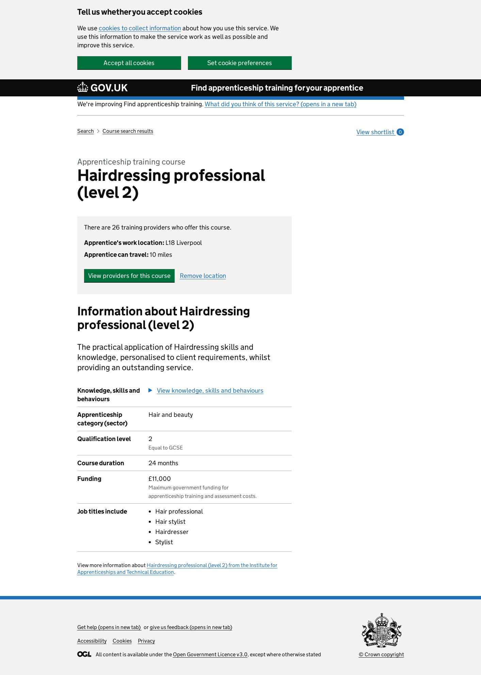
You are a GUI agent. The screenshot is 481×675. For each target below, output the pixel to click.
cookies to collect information (140, 28)
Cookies (122, 641)
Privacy (146, 641)
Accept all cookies (129, 63)
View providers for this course (129, 276)
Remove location (203, 275)
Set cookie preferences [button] (239, 63)
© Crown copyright (381, 654)
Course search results (127, 131)
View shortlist (380, 132)
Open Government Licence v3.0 (210, 654)
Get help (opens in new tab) (109, 627)
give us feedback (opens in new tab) (191, 627)
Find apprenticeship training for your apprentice (277, 88)
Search (85, 131)
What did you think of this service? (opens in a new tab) (280, 104)
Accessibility (92, 641)
